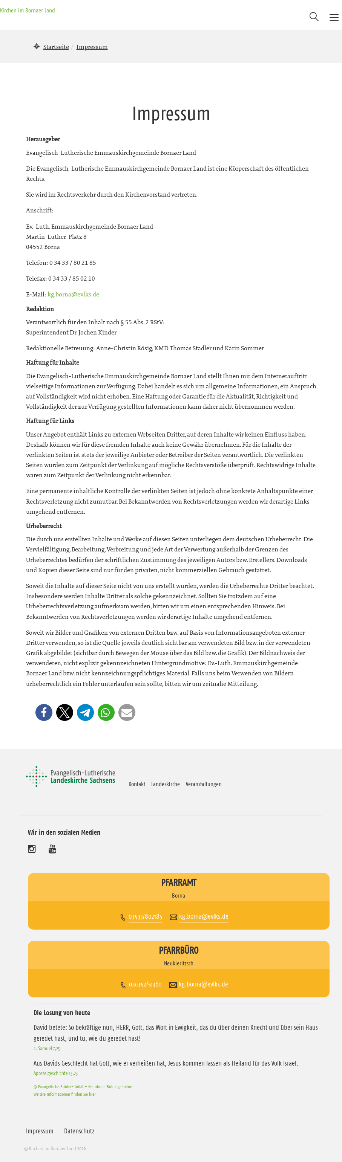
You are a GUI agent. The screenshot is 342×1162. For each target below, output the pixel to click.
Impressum (40, 1131)
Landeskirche (165, 784)
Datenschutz (79, 1131)
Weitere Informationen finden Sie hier (64, 1094)
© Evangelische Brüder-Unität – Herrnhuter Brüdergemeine (83, 1086)
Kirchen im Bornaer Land (27, 10)
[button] (43, 712)
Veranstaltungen (204, 784)
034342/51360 (145, 984)
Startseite (56, 47)
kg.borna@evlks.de (73, 294)
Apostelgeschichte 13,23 (56, 1073)
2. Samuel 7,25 (47, 1048)
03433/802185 (145, 916)
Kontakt (137, 784)
